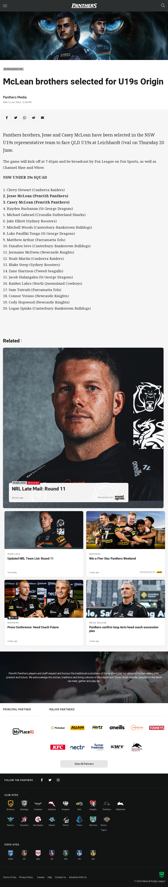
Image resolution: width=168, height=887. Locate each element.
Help (50, 877)
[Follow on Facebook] (41, 780)
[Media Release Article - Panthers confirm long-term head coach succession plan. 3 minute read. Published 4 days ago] (125, 613)
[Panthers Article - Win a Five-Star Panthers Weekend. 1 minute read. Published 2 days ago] (125, 544)
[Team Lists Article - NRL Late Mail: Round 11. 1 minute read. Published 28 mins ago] (83, 428)
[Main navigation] (5, 6)
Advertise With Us (78, 877)
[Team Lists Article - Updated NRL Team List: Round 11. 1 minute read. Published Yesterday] (43, 544)
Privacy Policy (26, 877)
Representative (13, 69)
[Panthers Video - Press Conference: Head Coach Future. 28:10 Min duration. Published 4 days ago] (43, 613)
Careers (41, 877)
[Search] (163, 5)
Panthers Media (15, 97)
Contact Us (60, 877)
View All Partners (84, 764)
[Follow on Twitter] (50, 780)
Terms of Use (9, 877)
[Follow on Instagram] (58, 780)
